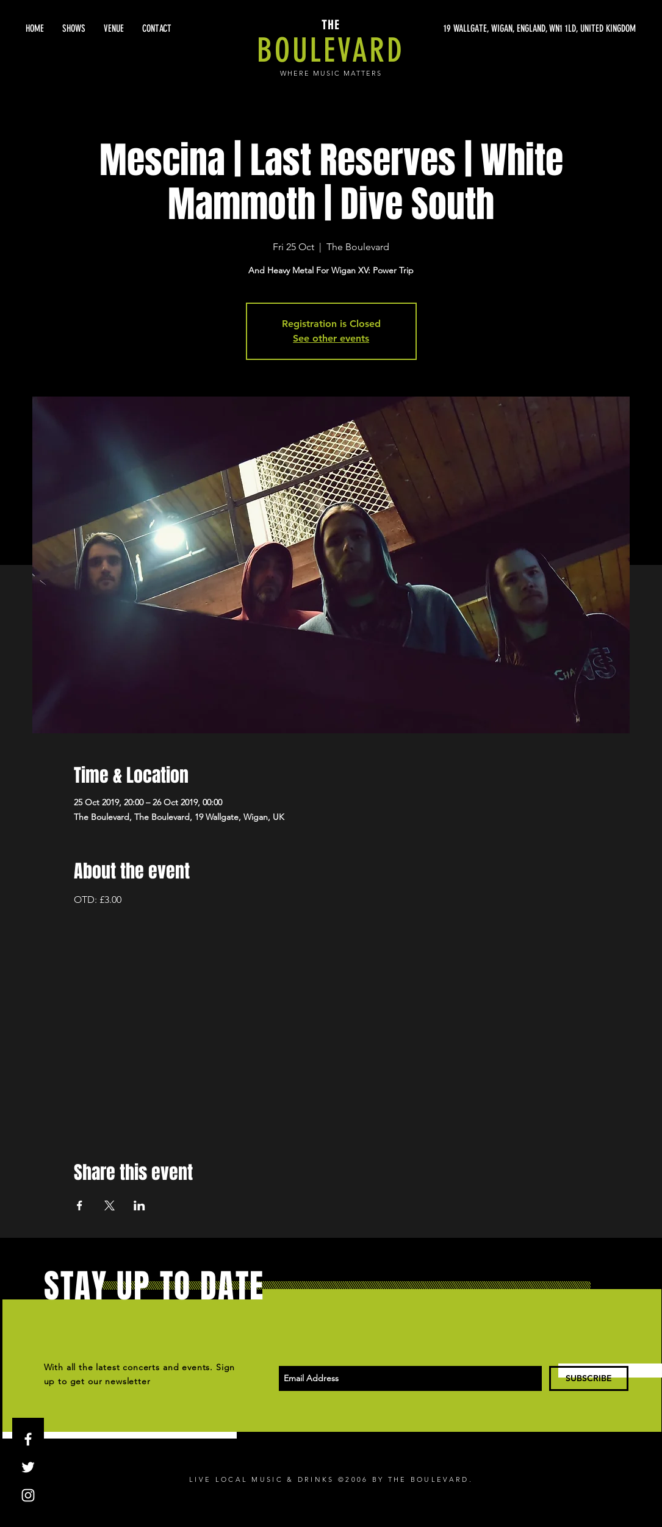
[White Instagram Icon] (28, 1495)
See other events (331, 338)
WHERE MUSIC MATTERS (331, 73)
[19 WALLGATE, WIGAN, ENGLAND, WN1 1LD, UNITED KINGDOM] (520, 28)
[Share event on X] (109, 1205)
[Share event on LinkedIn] (139, 1205)
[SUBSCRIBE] (588, 1378)
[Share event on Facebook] (79, 1205)
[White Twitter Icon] (28, 1467)
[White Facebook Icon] (28, 1439)
